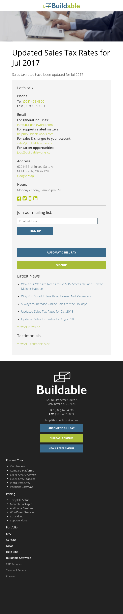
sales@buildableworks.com (35, 143)
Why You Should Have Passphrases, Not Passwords (56, 296)
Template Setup (19, 500)
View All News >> (28, 327)
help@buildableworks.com (35, 134)
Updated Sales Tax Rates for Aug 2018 (47, 319)
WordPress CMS (20, 483)
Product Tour (14, 460)
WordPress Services (22, 512)
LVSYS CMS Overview (23, 474)
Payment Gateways (21, 487)
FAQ (8, 533)
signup (61, 265)
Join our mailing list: (34, 212)
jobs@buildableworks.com (35, 152)
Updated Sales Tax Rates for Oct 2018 (47, 311)
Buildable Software (18, 558)
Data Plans (16, 516)
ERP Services (14, 564)
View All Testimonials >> (33, 344)
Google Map (25, 176)
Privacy (10, 576)
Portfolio (12, 527)
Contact (11, 539)
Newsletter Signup (61, 448)
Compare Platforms (22, 470)
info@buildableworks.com (35, 125)
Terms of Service (16, 570)
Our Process (17, 466)
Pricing (10, 494)
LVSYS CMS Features (22, 479)
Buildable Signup (61, 438)
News (9, 546)
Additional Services (21, 508)
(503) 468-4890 (33, 101)
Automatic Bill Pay (61, 252)
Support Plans (18, 520)
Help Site (12, 552)
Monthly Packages (21, 504)
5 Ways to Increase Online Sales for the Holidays (54, 304)
